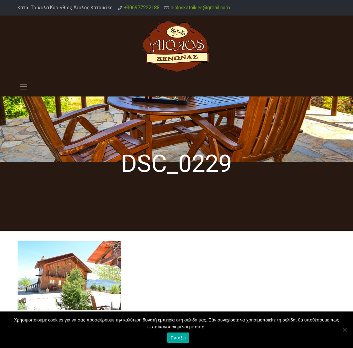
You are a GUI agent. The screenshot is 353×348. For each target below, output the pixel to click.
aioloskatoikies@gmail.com (200, 7)
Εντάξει (178, 337)
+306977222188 (142, 7)
